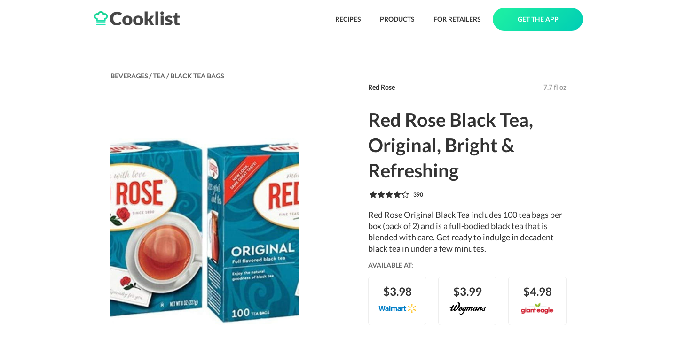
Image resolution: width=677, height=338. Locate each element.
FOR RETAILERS (457, 19)
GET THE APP (538, 19)
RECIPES (348, 19)
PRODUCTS (397, 19)
